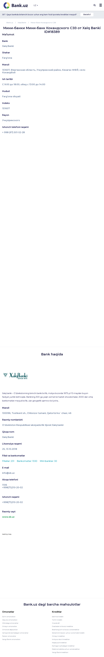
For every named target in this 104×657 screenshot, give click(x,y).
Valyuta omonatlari (9, 620)
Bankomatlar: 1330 (27, 461)
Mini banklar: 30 (48, 461)
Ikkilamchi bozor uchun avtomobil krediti (68, 633)
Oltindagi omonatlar (10, 623)
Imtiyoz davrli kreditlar (61, 639)
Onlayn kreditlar (58, 636)
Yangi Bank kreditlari (60, 652)
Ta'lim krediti (57, 620)
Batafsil (87, 14)
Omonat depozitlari (10, 630)
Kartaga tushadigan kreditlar (63, 646)
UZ (35, 5)
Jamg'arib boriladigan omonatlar (15, 633)
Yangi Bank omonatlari (11, 639)
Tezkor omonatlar (9, 636)
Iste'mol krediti (57, 617)
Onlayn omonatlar (9, 626)
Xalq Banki (8, 46)
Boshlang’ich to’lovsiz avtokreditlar (65, 630)
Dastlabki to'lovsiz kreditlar (62, 626)
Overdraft (56, 623)
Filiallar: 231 (8, 461)
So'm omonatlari (8, 617)
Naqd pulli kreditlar (59, 643)
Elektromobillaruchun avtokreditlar (66, 649)
